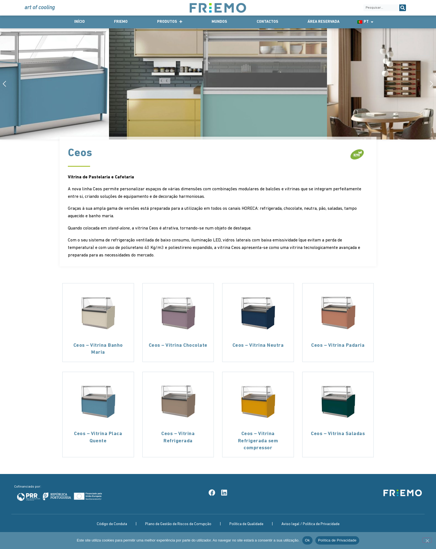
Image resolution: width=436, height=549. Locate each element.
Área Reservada (324, 22)
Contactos (267, 22)
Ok (307, 540)
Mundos (219, 22)
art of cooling (39, 8)
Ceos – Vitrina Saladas (338, 433)
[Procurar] (402, 7)
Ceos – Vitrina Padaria (338, 345)
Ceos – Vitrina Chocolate (178, 345)
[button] (429, 83)
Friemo (121, 22)
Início (79, 22)
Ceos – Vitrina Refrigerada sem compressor (258, 440)
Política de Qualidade (246, 524)
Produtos (169, 22)
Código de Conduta (112, 524)
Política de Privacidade (337, 540)
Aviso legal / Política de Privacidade (310, 524)
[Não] (427, 540)
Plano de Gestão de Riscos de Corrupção (178, 524)
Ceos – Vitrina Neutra (258, 345)
